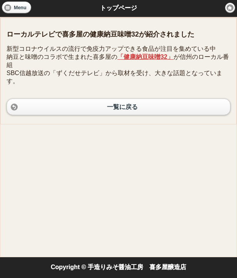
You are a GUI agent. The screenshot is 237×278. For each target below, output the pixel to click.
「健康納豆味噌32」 (145, 57)
